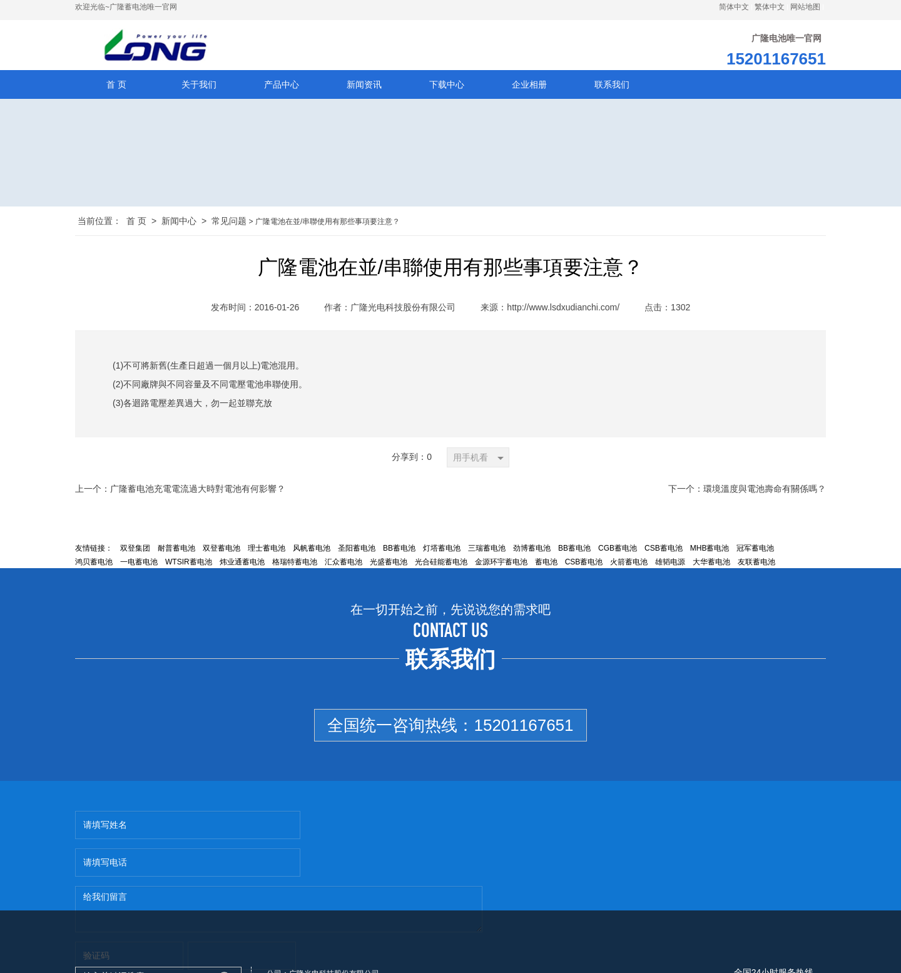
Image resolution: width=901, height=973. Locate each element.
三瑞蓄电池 (487, 550)
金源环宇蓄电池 (501, 563)
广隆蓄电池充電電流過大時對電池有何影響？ (197, 491)
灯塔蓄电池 (442, 550)
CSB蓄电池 (663, 550)
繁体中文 (770, 7)
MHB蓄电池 (710, 550)
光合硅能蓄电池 (441, 563)
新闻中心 (178, 223)
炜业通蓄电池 (242, 563)
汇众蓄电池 (343, 563)
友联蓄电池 (756, 563)
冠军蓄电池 (755, 550)
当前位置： (99, 223)
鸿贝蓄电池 (94, 563)
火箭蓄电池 (629, 563)
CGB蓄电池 (617, 550)
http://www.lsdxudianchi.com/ (563, 309)
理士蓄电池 (266, 550)
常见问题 (229, 223)
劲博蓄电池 (532, 550)
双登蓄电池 (221, 550)
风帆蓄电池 (311, 550)
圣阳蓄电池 (356, 550)
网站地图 (805, 7)
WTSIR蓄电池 (188, 563)
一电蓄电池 (139, 563)
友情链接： (94, 550)
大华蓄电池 (711, 563)
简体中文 (734, 7)
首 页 (136, 223)
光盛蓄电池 (388, 563)
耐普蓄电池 (176, 550)
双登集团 (135, 550)
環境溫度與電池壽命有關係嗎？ (764, 491)
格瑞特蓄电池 (294, 563)
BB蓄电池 (399, 550)
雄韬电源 (670, 563)
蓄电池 (546, 563)
